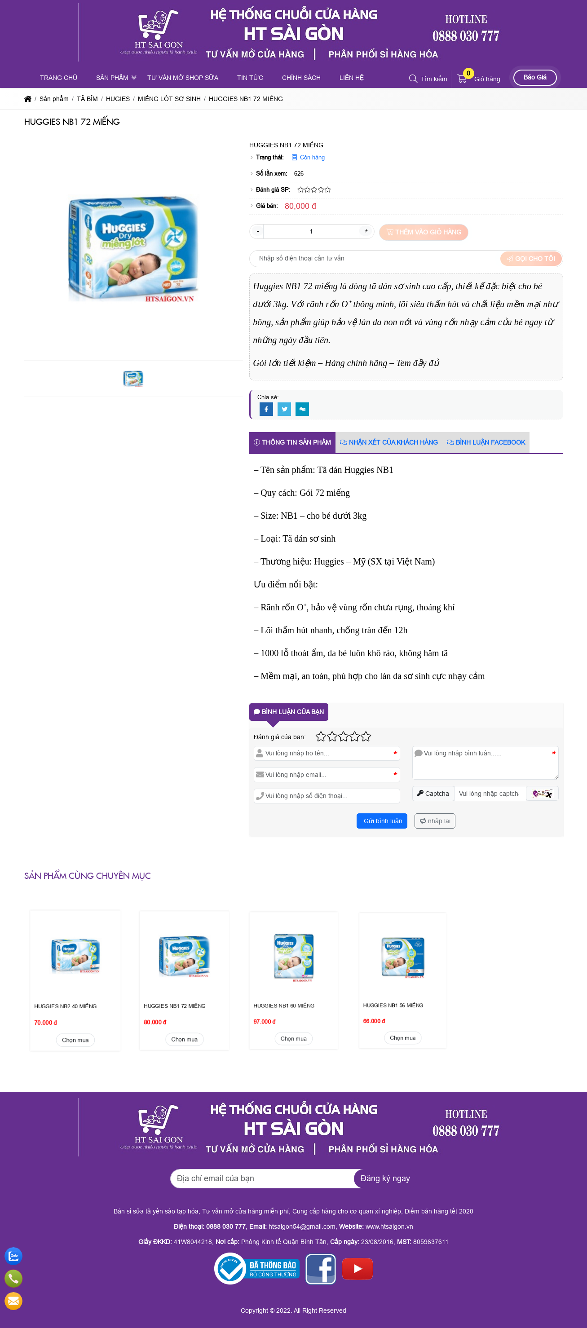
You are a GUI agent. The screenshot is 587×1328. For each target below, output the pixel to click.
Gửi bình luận (382, 821)
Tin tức (250, 77)
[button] (414, 79)
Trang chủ (58, 77)
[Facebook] (266, 409)
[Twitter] (284, 409)
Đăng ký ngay (385, 1178)
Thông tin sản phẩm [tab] (292, 442)
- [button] (257, 230)
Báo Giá (535, 77)
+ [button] (365, 230)
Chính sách (301, 77)
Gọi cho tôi (531, 258)
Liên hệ (352, 77)
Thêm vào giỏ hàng (423, 232)
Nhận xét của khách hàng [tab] (389, 442)
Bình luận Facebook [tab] (486, 442)
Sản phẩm (112, 77)
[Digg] (302, 409)
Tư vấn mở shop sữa (182, 77)
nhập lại (435, 821)
